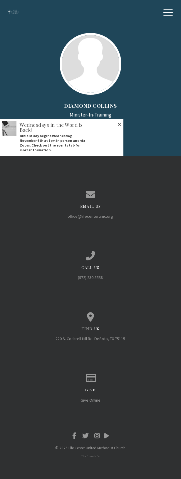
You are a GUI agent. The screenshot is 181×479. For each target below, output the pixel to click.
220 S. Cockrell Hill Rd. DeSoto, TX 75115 (90, 338)
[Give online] (90, 378)
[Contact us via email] (90, 194)
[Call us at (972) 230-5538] (90, 256)
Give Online (90, 400)
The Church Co (90, 456)
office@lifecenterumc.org (90, 216)
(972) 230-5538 (90, 277)
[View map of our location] (90, 317)
